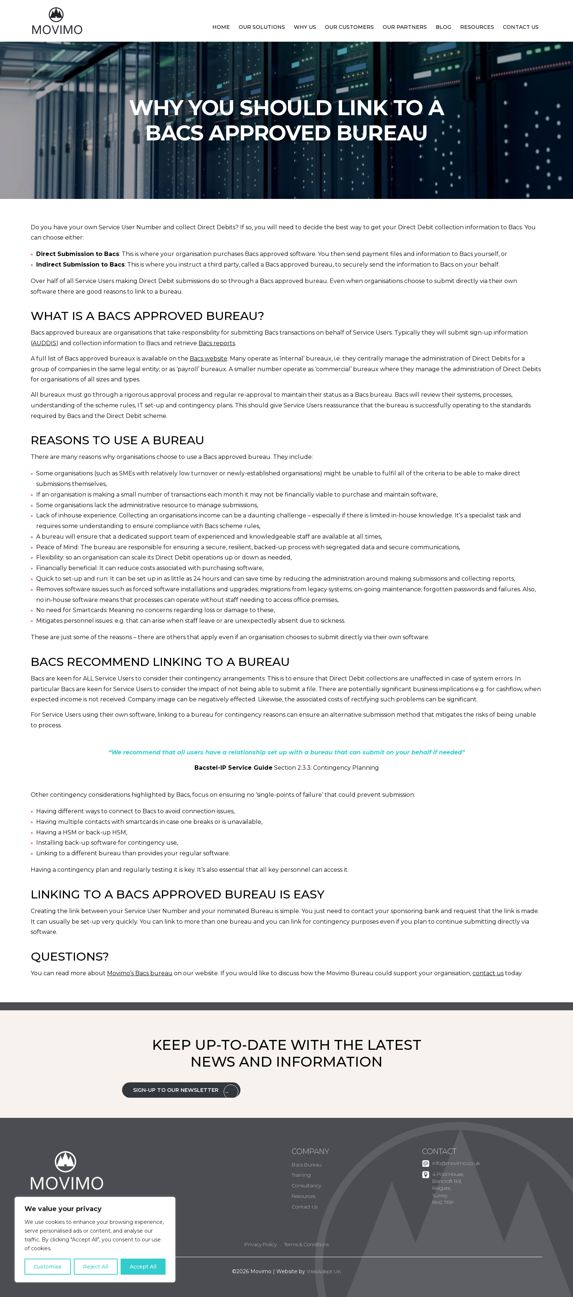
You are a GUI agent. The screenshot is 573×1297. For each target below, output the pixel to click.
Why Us (305, 27)
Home (221, 27)
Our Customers (349, 27)
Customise (48, 1266)
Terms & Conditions (306, 1244)
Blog (443, 27)
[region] (95, 1239)
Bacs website (208, 358)
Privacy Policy (260, 1244)
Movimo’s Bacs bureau (139, 973)
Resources (477, 27)
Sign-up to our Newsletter (176, 1090)
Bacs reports (216, 343)
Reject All (95, 1266)
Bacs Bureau (307, 1165)
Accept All (143, 1266)
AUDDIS (44, 343)
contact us (488, 973)
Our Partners (405, 27)
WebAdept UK (324, 1271)
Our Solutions (262, 27)
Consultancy (306, 1185)
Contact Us (521, 27)
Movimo (57, 21)
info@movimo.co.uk (456, 1163)
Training (301, 1175)
